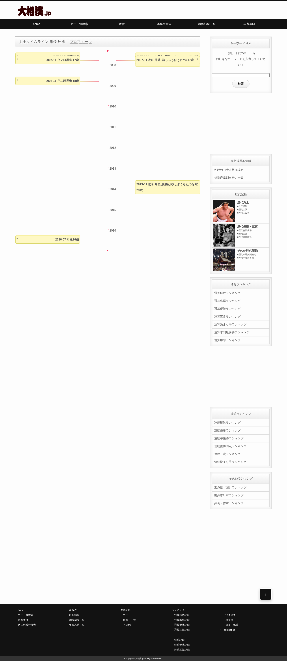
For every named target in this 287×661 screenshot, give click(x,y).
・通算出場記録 (181, 620)
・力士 (124, 615)
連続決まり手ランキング (230, 461)
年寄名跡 (249, 24)
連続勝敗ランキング (227, 422)
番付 (122, 24)
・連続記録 (178, 640)
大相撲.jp (139, 658)
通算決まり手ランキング (230, 324)
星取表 (73, 610)
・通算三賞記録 (181, 629)
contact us (229, 629)
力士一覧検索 (79, 24)
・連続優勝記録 (181, 644)
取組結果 (74, 615)
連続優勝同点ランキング (230, 446)
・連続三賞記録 (181, 649)
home (36, 24)
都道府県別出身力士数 (228, 177)
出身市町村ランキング (228, 495)
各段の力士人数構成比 (228, 169)
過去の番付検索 (27, 625)
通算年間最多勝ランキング (231, 332)
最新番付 (23, 620)
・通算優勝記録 (181, 625)
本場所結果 (164, 24)
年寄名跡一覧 (77, 625)
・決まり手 (229, 615)
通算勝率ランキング (227, 340)
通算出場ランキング (227, 300)
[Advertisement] (241, 122)
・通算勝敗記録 (181, 615)
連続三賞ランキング (227, 454)
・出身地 (228, 620)
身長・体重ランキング (228, 503)
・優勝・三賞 (128, 620)
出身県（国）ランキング (230, 487)
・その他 (125, 625)
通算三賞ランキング (227, 316)
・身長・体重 (230, 625)
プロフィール (81, 42)
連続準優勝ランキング (228, 438)
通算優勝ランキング (227, 308)
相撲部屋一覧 (207, 24)
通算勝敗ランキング (227, 293)
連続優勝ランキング (227, 430)
